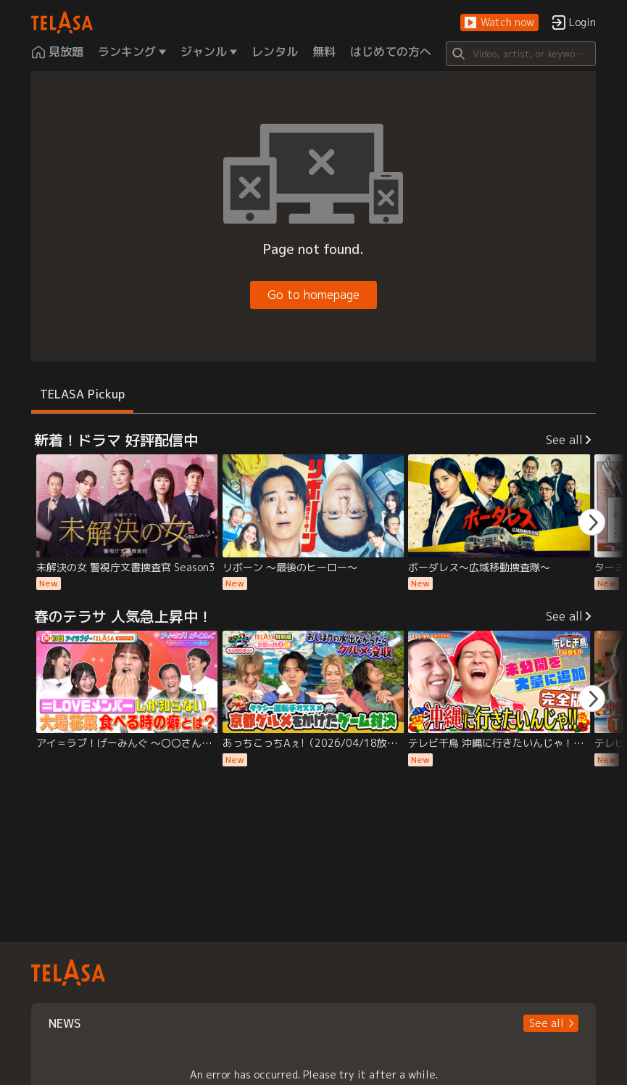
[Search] (521, 53)
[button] (499, 23)
